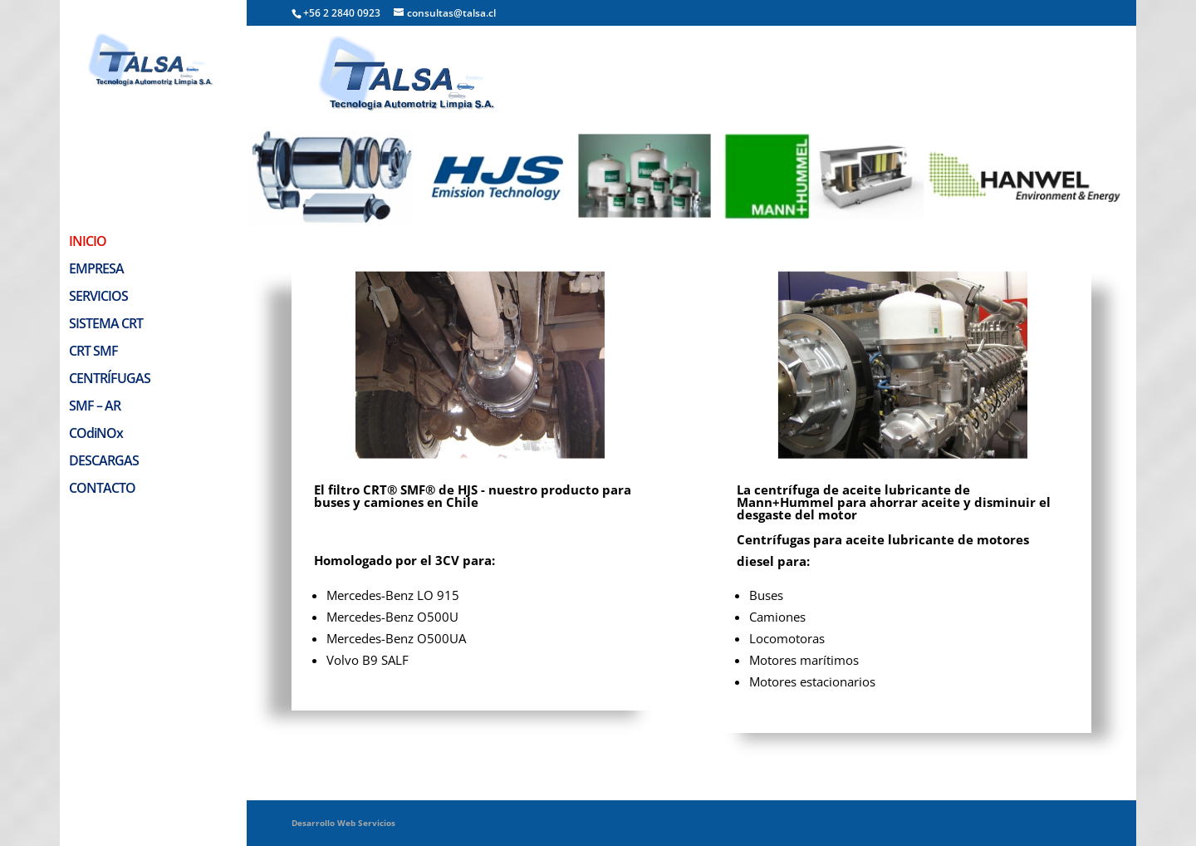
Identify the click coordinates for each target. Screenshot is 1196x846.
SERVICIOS (98, 215)
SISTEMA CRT (106, 242)
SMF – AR (94, 324)
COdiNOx (96, 352)
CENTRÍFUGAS (109, 297)
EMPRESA (96, 187)
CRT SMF (93, 270)
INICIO (87, 160)
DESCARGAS (104, 379)
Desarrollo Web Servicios (343, 823)
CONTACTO (102, 407)
